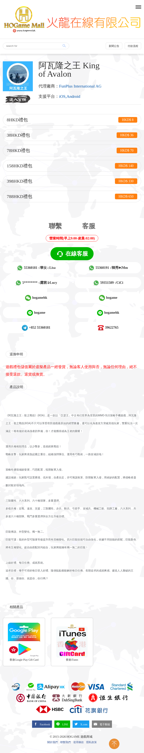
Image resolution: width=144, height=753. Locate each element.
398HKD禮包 (72, 181)
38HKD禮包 (72, 135)
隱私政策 (91, 742)
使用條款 (78, 742)
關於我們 (52, 742)
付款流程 (133, 46)
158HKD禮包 (72, 166)
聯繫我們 (65, 742)
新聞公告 (114, 46)
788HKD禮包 (72, 196)
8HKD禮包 (72, 120)
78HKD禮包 (72, 150)
